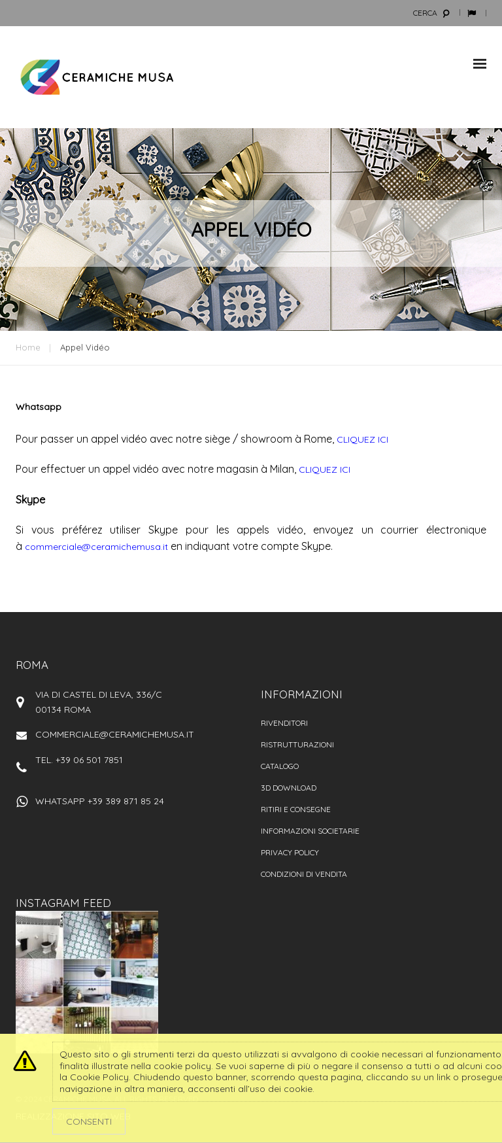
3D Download (288, 788)
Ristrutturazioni (297, 744)
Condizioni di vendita (304, 874)
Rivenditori (284, 723)
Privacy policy (290, 852)
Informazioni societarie (310, 831)
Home (28, 347)
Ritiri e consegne (296, 809)
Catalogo (280, 766)
